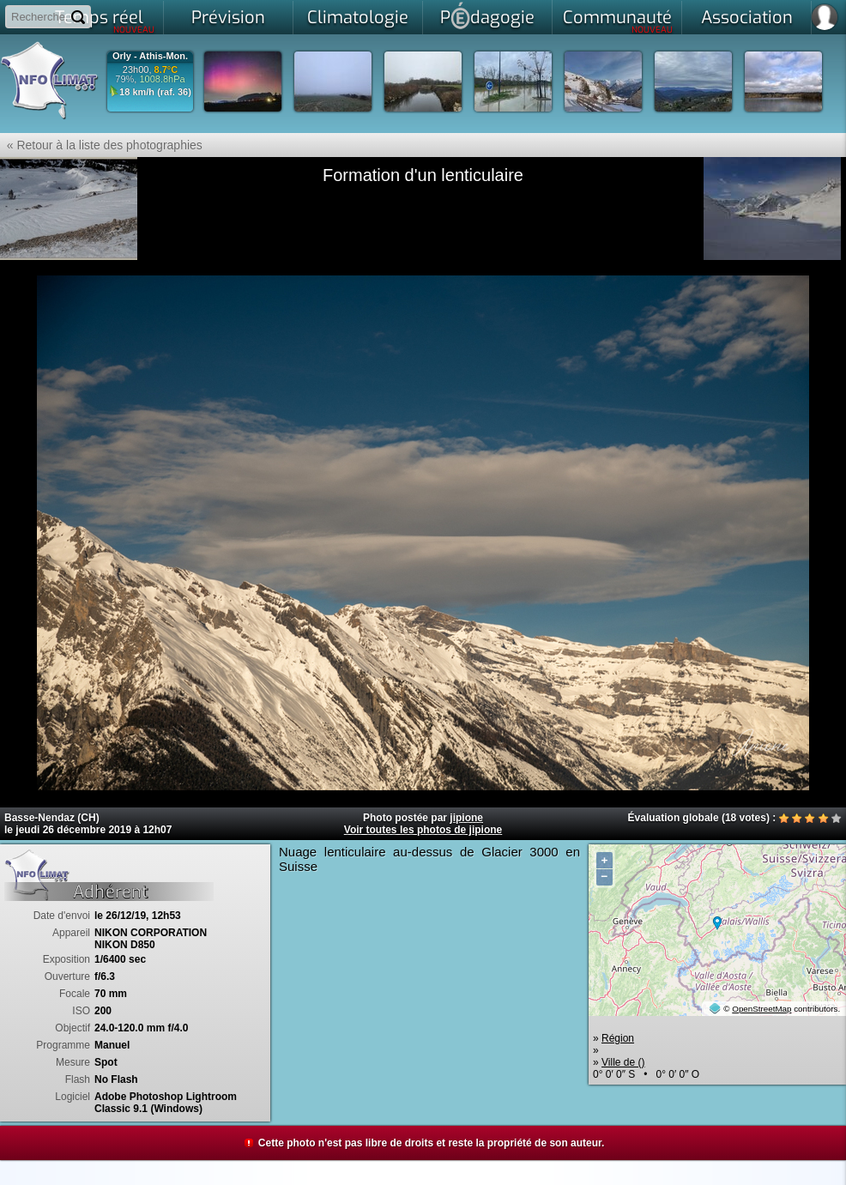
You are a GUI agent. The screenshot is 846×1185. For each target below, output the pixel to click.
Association (747, 17)
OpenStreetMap (761, 1008)
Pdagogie (487, 15)
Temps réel (105, 20)
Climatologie (357, 17)
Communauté (618, 20)
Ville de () (622, 1062)
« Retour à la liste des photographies (101, 145)
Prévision (228, 17)
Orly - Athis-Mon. (150, 56)
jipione (466, 818)
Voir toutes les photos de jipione (423, 830)
